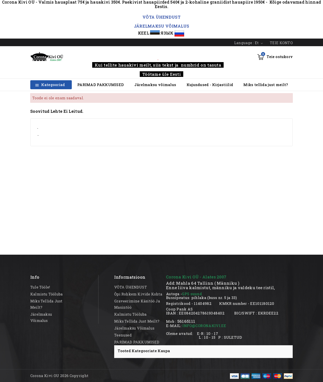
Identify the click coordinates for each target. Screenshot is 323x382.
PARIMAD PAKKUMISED (100, 84)
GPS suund (192, 293)
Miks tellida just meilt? (265, 84)
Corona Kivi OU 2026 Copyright (59, 375)
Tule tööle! (40, 287)
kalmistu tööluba (46, 294)
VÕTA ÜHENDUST (161, 17)
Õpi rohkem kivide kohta (138, 294)
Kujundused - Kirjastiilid (210, 84)
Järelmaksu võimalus (155, 84)
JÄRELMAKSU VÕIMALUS (161, 26)
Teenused (123, 335)
